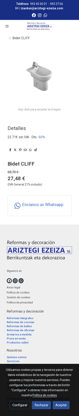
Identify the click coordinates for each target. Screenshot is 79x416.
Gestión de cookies (18, 297)
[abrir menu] (7, 26)
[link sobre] (39, 250)
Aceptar (61, 405)
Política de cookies (18, 292)
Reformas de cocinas (20, 322)
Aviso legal (13, 287)
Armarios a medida (19, 334)
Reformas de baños (19, 326)
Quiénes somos (17, 357)
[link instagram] (40, 15)
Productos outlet (17, 342)
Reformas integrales (20, 318)
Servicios (13, 361)
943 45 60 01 (38, 4)
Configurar (19, 405)
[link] (39, 26)
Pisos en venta (16, 338)
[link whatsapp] (45, 15)
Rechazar (41, 405)
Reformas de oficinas (20, 330)
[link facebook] (34, 15)
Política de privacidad (20, 302)
